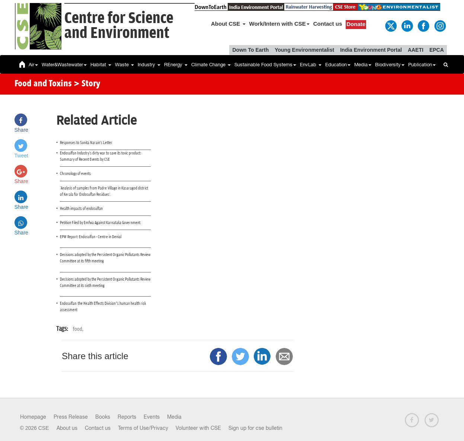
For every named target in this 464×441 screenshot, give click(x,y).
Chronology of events (75, 173)
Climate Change (211, 64)
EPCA (436, 50)
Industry (149, 64)
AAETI (415, 50)
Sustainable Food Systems (265, 64)
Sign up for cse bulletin (255, 428)
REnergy (176, 64)
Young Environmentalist (304, 50)
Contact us (327, 23)
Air (33, 64)
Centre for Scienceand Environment (118, 26)
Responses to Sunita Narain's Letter (86, 142)
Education (338, 64)
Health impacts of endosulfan (81, 208)
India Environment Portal (371, 50)
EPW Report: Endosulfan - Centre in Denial (90, 236)
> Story (87, 84)
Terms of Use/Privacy (143, 428)
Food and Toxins (43, 84)
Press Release (71, 417)
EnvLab (310, 64)
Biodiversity (389, 64)
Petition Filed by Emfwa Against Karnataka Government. (100, 222)
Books (102, 417)
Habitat (100, 64)
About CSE (228, 23)
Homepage (33, 417)
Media (362, 64)
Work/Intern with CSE (279, 23)
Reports (127, 417)
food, (78, 329)
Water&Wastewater (64, 64)
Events (152, 417)
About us (67, 428)
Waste (124, 64)
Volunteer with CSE (198, 428)
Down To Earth (250, 50)
